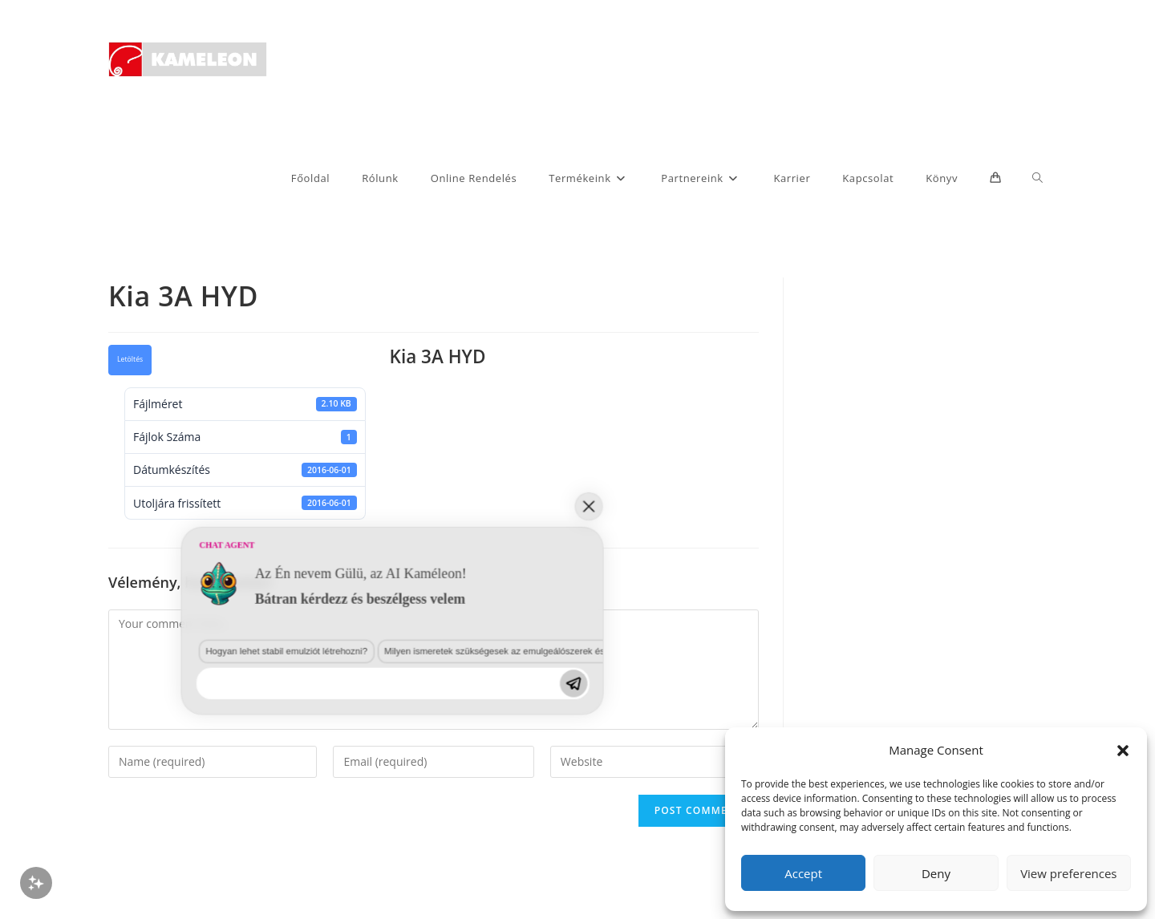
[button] (1123, 751)
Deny (936, 873)
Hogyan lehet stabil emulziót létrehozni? (162, 769)
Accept (803, 873)
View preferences (1068, 873)
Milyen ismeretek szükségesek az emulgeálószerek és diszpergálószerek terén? (375, 769)
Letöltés (130, 359)
